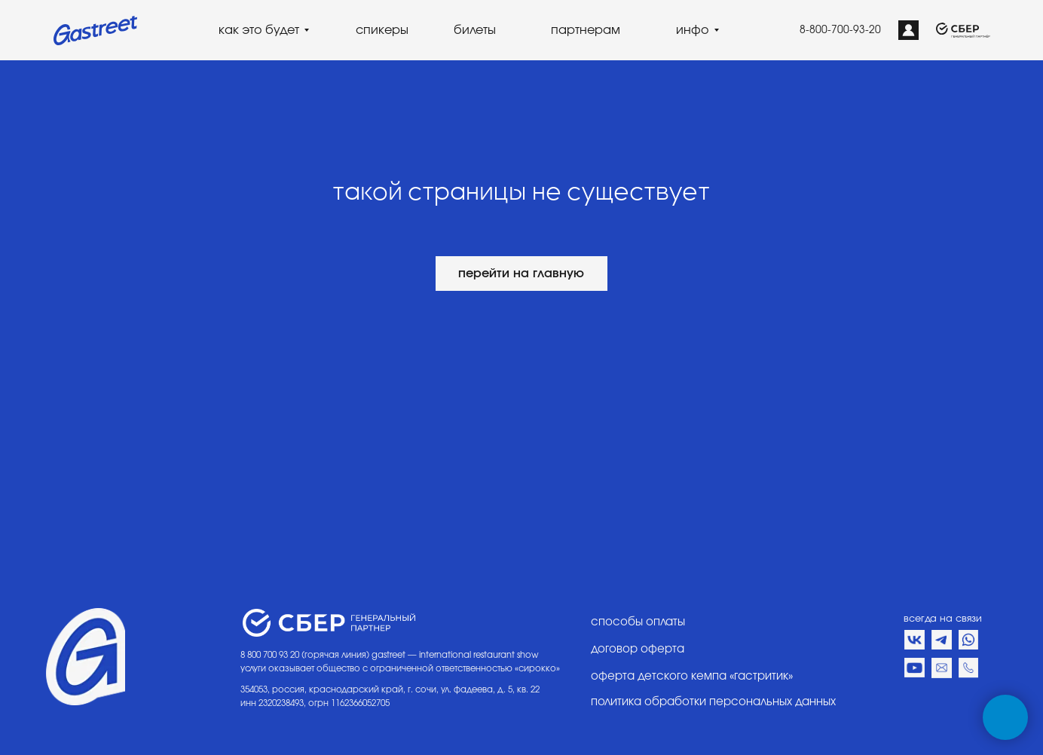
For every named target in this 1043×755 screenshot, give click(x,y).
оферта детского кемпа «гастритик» (692, 676)
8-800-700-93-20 (840, 30)
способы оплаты (638, 622)
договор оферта (637, 649)
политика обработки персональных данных (713, 702)
